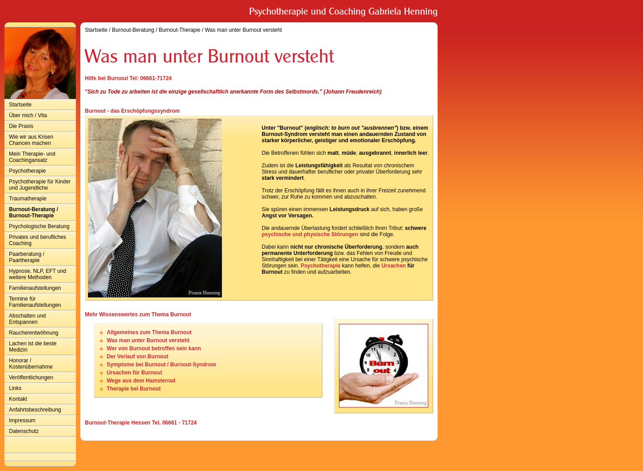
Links (15, 388)
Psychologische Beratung (39, 226)
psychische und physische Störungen (310, 234)
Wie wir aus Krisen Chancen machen (31, 140)
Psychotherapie (27, 171)
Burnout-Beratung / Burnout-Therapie (33, 212)
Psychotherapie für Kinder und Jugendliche (40, 184)
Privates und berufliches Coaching (37, 240)
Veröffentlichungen (31, 377)
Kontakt (18, 399)
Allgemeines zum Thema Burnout (149, 332)
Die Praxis (21, 126)
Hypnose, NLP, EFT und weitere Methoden (37, 274)
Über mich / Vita (28, 115)
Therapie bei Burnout (134, 389)
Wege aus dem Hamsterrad (141, 381)
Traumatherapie (27, 198)
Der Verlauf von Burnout (137, 356)
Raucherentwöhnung (33, 333)
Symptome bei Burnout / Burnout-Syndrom (161, 364)
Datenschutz (24, 431)
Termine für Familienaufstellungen (35, 302)
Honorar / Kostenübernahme (31, 363)
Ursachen (393, 266)
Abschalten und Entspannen (27, 319)
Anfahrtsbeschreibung (35, 410)
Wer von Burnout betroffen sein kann (154, 348)
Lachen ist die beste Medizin (33, 346)
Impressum (22, 420)
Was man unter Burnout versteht (243, 30)
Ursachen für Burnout (134, 372)
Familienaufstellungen (35, 288)
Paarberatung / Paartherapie (26, 257)
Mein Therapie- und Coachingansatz (32, 157)
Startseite (20, 105)
